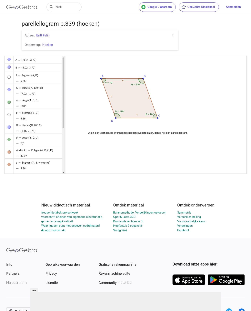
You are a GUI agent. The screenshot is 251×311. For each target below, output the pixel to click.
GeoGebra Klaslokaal (198, 7)
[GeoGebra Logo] (21, 7)
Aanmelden (233, 7)
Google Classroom (156, 7)
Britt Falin (43, 35)
